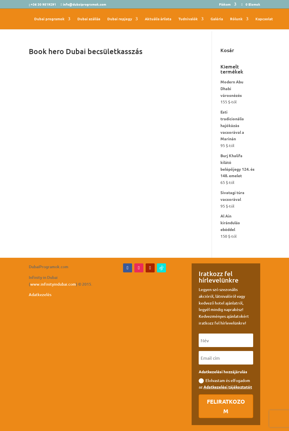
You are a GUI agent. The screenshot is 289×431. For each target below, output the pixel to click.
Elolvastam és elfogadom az (225, 384)
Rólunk (236, 19)
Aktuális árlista (158, 19)
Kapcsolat (264, 19)
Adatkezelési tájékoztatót (227, 386)
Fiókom (225, 4)
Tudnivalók (188, 19)
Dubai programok (49, 19)
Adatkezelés (40, 294)
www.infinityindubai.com (53, 284)
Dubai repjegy (119, 19)
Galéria (217, 19)
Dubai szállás (88, 19)
